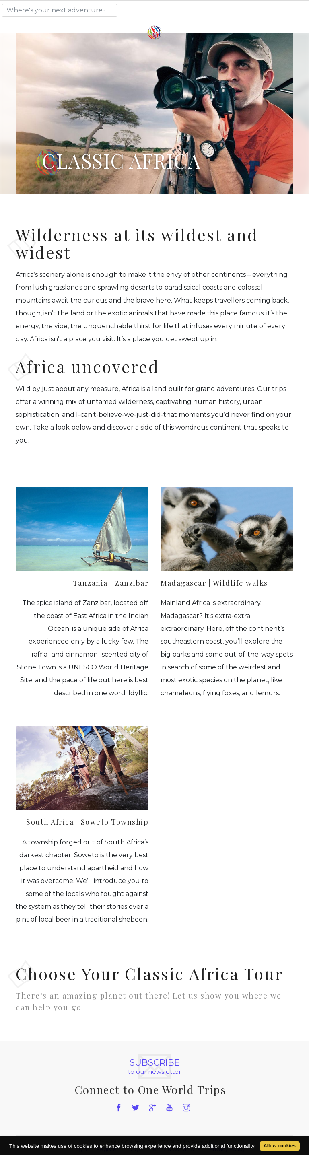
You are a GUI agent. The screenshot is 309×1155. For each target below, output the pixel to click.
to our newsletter (154, 1066)
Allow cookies (280, 1146)
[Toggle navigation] (279, 9)
